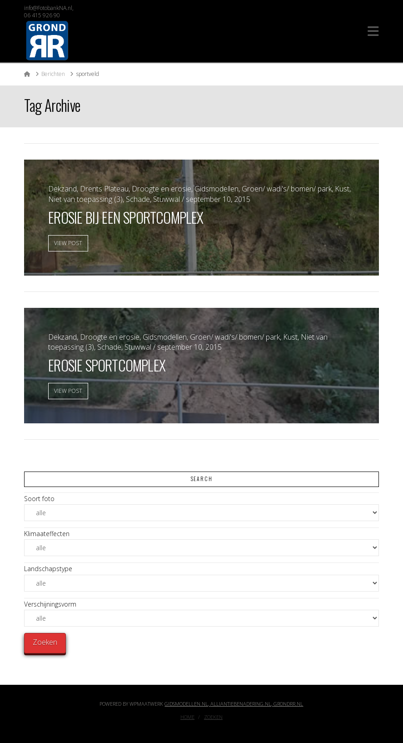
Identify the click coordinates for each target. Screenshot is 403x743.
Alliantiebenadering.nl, (242, 703)
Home (187, 717)
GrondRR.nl (288, 703)
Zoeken (213, 717)
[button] (373, 31)
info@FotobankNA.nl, (49, 8)
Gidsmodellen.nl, (187, 703)
